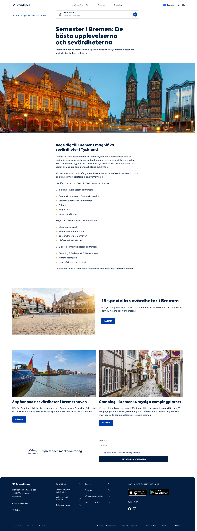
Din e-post (103, 441)
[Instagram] (134, 509)
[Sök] (181, 5)
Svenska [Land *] (168, 5)
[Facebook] (129, 509)
